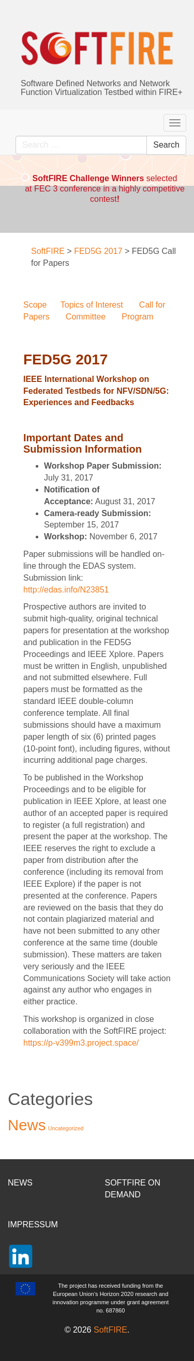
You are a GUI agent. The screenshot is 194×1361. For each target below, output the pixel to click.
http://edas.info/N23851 (66, 589)
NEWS (20, 1182)
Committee (86, 316)
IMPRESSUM (33, 1224)
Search (166, 144)
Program (137, 316)
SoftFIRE (110, 1329)
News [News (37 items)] (27, 1124)
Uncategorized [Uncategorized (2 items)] (66, 1128)
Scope (35, 304)
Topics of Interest (92, 304)
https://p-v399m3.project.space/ (81, 1042)
